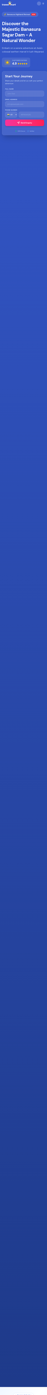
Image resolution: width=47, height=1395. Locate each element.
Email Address (11, 99)
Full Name (9, 89)
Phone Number (11, 110)
